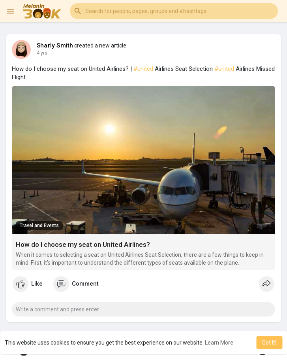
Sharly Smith (55, 45)
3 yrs (42, 53)
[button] (174, 11)
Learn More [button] (219, 342)
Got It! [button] (269, 342)
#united (143, 68)
